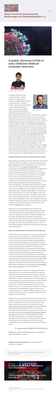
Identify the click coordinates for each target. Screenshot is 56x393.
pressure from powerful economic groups (21, 306)
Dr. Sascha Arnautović (23, 352)
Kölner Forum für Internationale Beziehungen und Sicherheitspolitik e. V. (25, 15)
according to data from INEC (29, 167)
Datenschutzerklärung (14, 387)
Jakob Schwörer (42, 328)
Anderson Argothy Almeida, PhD (26, 328)
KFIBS (15, 389)
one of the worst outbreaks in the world (34, 133)
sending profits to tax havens (22, 204)
